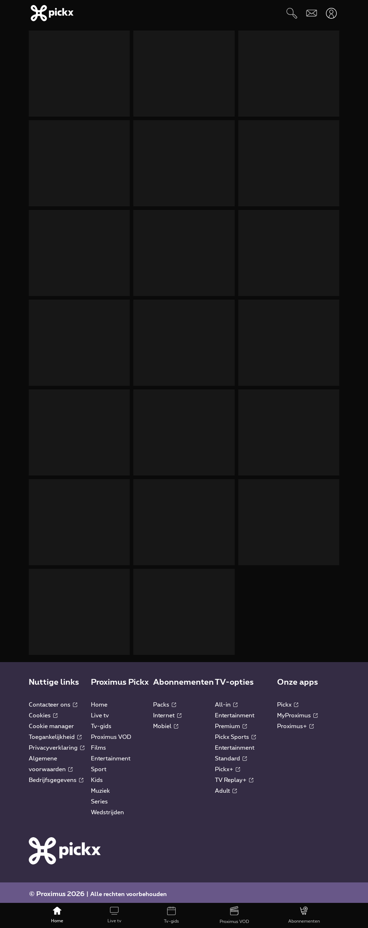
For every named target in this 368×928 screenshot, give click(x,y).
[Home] (57, 915)
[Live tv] (114, 915)
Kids (97, 776)
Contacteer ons (53, 701)
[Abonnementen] (303, 915)
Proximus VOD (111, 733)
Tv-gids (101, 723)
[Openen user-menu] (331, 13)
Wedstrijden (107, 809)
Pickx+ (227, 766)
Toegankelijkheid (55, 733)
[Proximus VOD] (234, 915)
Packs (164, 701)
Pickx (287, 701)
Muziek (100, 787)
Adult (226, 787)
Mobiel (165, 723)
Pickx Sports (235, 733)
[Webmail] (311, 13)
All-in (226, 701)
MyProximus (297, 712)
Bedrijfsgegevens (56, 776)
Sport (98, 766)
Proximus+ (295, 723)
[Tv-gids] (171, 915)
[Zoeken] (292, 13)
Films (98, 744)
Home (99, 701)
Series (99, 798)
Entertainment (110, 755)
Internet (167, 712)
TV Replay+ (234, 776)
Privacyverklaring (56, 744)
